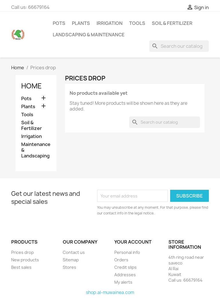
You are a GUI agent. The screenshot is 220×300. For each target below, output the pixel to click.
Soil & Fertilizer (172, 23)
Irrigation (110, 23)
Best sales (21, 267)
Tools (137, 23)
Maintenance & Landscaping (35, 150)
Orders (121, 259)
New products (25, 259)
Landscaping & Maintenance (89, 34)
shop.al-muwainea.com (110, 292)
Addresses (125, 274)
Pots (59, 23)
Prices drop (22, 252)
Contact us (74, 252)
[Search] (179, 46)
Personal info (127, 252)
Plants (81, 23)
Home (31, 86)
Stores (69, 267)
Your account (133, 242)
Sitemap (71, 259)
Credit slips (125, 267)
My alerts (123, 282)
